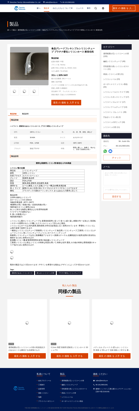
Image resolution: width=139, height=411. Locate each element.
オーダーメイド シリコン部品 (72, 401)
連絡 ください (43, 393)
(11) (111, 127)
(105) (116, 55)
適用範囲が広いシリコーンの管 (29, 30)
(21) (116, 67)
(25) (115, 85)
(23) (111, 79)
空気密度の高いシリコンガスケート (74, 389)
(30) (116, 92)
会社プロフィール (44, 380)
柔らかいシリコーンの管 (45, 273)
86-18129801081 (67, 2)
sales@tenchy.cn (50, 2)
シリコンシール (67, 397)
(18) (114, 122)
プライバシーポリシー (46, 401)
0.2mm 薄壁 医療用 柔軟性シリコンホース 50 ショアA (69, 348)
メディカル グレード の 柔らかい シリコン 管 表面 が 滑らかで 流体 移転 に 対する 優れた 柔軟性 (111, 349)
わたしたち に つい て (63, 8)
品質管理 (41, 389)
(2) (112, 117)
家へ (38, 8)
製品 (46, 8)
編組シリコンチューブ (70, 385)
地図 (39, 397)
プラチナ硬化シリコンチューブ (69, 273)
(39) (114, 112)
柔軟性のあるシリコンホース (22, 273)
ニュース (79, 8)
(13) (115, 107)
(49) (114, 61)
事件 (89, 8)
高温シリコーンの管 (69, 393)
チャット (116, 157)
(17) (116, 97)
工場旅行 (41, 385)
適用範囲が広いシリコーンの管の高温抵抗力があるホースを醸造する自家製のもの (26, 348)
